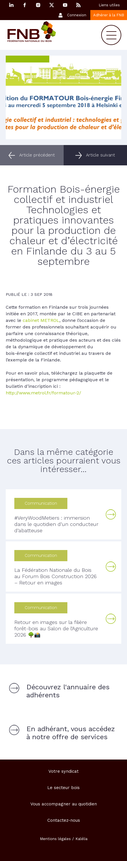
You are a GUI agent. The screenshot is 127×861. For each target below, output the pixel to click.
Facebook (24, 5)
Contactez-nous (63, 820)
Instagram (38, 5)
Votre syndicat (63, 771)
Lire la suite (111, 514)
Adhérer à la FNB (108, 15)
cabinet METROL (41, 320)
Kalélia (81, 839)
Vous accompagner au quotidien (63, 804)
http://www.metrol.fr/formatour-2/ (43, 393)
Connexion (76, 15)
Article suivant (100, 155)
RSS (78, 5)
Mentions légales (55, 839)
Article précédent (37, 155)
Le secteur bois (63, 787)
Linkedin (11, 5)
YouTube (65, 5)
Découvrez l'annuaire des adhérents (68, 691)
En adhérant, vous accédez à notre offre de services (70, 733)
